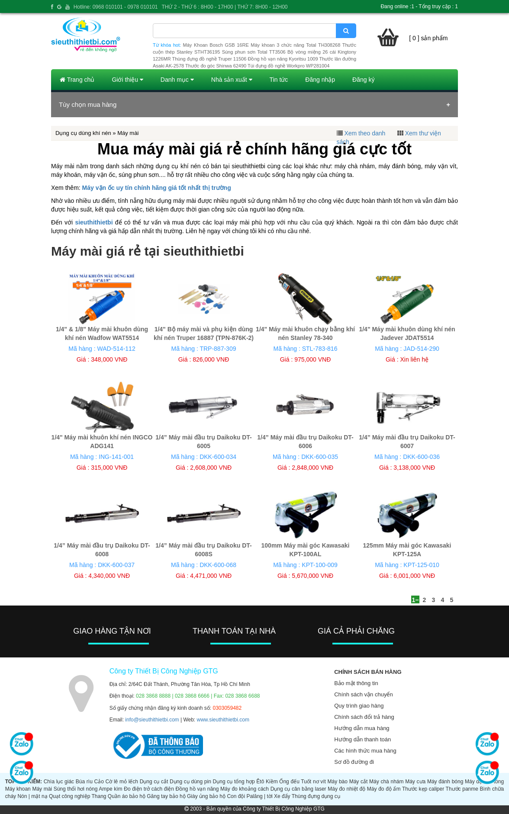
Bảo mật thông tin (356, 683)
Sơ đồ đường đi (354, 762)
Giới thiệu (127, 79)
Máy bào (338, 782)
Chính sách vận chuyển (363, 694)
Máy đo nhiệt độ (346, 789)
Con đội (236, 796)
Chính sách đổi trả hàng (364, 717)
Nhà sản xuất (231, 79)
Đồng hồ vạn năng (197, 789)
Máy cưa (415, 782)
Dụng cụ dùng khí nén (83, 133)
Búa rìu (84, 782)
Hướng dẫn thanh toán (362, 739)
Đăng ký (363, 79)
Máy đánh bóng (445, 782)
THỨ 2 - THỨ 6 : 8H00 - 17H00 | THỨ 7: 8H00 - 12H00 (224, 7)
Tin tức (279, 79)
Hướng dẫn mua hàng (361, 728)
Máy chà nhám (386, 782)
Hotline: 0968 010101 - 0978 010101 (116, 7)
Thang (98, 796)
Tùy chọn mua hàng (87, 104)
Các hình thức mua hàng (365, 750)
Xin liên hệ (414, 359)
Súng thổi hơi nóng (76, 789)
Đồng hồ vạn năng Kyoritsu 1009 (283, 58)
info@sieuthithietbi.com (152, 720)
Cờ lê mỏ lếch (122, 782)
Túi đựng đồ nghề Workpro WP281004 (288, 65)
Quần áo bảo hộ (126, 796)
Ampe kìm (110, 789)
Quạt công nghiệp (69, 796)
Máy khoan (18, 789)
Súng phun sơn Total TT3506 (254, 51)
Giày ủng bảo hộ (206, 796)
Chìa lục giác (59, 782)
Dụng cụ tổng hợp (234, 782)
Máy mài (42, 789)
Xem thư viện (423, 133)
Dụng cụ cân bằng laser (298, 789)
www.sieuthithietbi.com (223, 720)
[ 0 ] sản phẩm (428, 38)
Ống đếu (289, 782)
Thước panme (462, 789)
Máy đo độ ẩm (384, 789)
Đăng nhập (320, 79)
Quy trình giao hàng (358, 705)
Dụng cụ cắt (154, 782)
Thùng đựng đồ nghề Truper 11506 (209, 58)
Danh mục (177, 79)
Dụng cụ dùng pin (190, 782)
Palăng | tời (259, 796)
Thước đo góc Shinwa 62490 (215, 65)
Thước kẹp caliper (423, 789)
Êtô (260, 782)
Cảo (99, 782)
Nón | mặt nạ (32, 796)
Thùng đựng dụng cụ (316, 796)
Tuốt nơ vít (313, 782)
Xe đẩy (282, 796)
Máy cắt (358, 782)
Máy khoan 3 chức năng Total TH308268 (295, 45)
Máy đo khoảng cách (244, 789)
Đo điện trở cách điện (149, 789)
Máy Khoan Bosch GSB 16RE (216, 45)
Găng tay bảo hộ (166, 796)
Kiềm (272, 782)
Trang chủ (77, 79)
